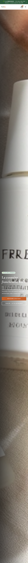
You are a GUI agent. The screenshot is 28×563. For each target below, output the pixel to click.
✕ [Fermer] (26, 2)
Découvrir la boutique (14, 298)
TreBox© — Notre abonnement (14, 303)
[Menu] (25, 7)
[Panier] (22, 7)
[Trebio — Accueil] (3, 7)
